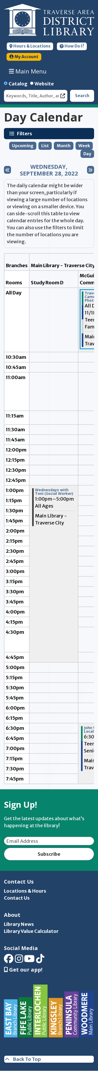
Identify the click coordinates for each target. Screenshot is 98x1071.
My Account (23, 56)
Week (84, 145)
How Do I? (72, 46)
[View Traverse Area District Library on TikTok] (40, 961)
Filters (25, 134)
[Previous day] (7, 170)
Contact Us (17, 898)
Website (44, 84)
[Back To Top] (49, 1059)
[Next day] (90, 170)
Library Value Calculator (31, 931)
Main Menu (28, 71)
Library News (19, 924)
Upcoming (22, 145)
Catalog (18, 84)
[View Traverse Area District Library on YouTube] (29, 961)
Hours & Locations (29, 46)
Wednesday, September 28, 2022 (49, 170)
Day (87, 153)
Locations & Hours (25, 891)
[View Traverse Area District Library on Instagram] (19, 961)
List (45, 145)
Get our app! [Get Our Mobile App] (23, 970)
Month (64, 145)
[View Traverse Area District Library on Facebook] (8, 961)
